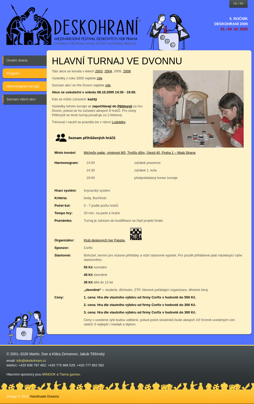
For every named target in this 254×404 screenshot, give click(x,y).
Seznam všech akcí (21, 99)
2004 (108, 71)
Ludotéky (118, 122)
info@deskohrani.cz (31, 361)
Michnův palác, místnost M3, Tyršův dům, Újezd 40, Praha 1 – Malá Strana (139, 153)
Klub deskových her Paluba (104, 240)
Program (12, 73)
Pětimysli (124, 106)
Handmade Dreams (44, 396)
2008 (127, 71)
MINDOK (49, 374)
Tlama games (69, 374)
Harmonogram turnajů (22, 86)
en (241, 3)
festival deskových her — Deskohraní (74, 25)
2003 (99, 71)
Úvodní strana (16, 60)
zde (99, 78)
